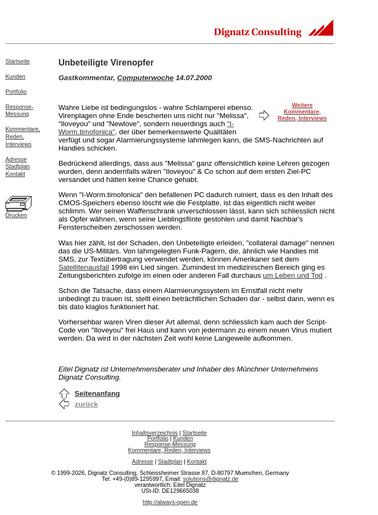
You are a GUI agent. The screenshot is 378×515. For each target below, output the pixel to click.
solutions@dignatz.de (210, 478)
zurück (86, 404)
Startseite (17, 61)
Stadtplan (17, 166)
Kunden (15, 76)
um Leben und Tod (293, 275)
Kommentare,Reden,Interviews (22, 136)
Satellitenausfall (84, 267)
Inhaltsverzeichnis (155, 432)
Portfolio (16, 91)
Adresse (16, 159)
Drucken (16, 215)
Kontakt (15, 174)
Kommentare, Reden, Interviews (169, 450)
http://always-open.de (170, 502)
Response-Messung (19, 110)
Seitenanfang (97, 393)
